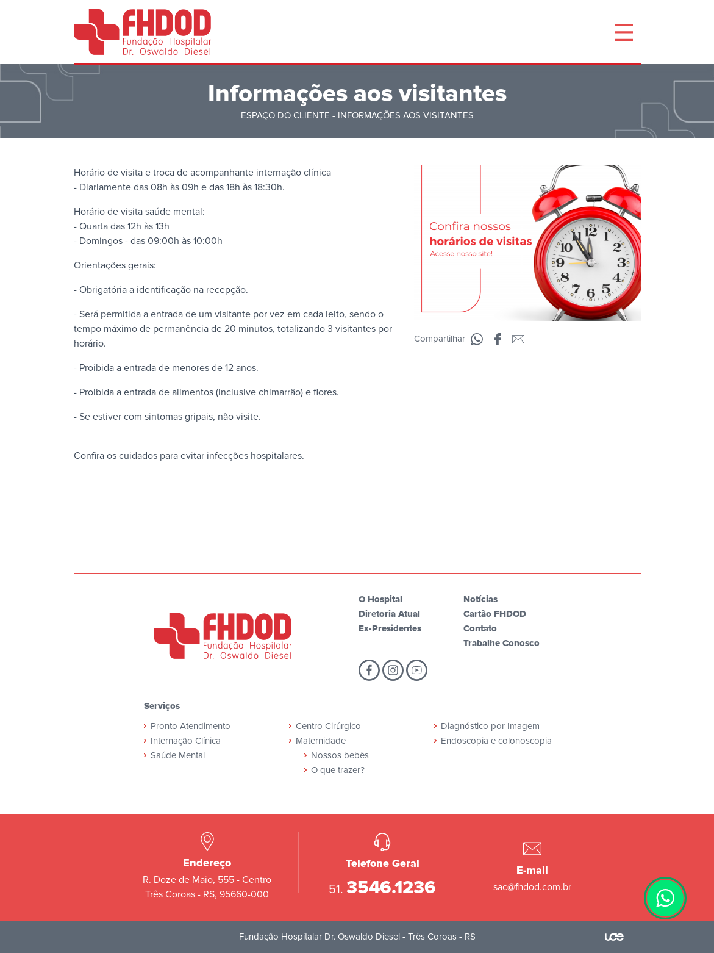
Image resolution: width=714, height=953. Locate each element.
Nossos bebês (340, 755)
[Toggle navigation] (624, 32)
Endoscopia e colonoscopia (496, 740)
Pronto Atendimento (190, 726)
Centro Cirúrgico (328, 726)
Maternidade (321, 740)
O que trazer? (338, 769)
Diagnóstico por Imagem (490, 726)
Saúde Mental (178, 755)
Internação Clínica (186, 740)
